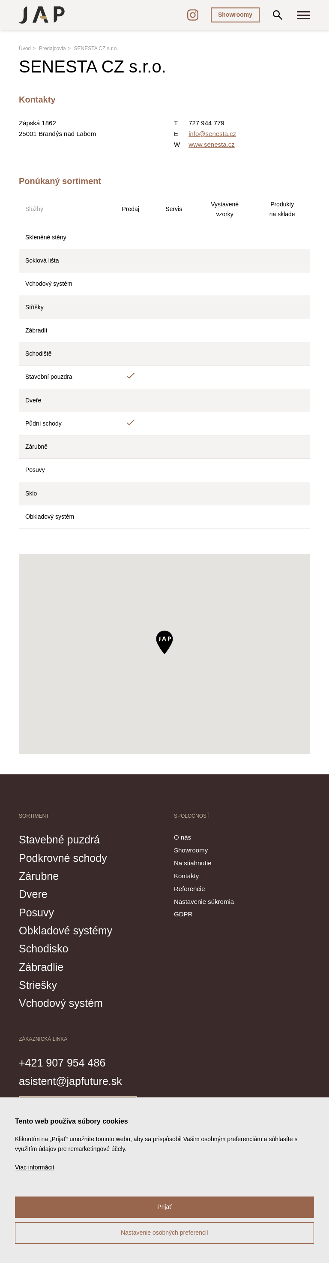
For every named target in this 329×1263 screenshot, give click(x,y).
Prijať (164, 1206)
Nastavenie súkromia (204, 901)
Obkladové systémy (65, 931)
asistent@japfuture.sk (70, 1081)
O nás (182, 837)
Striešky (38, 985)
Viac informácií (34, 1167)
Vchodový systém (61, 1003)
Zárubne (39, 876)
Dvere (33, 894)
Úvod (25, 48)
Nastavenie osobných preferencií (164, 1232)
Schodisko (43, 949)
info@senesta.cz (212, 133)
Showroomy (235, 14)
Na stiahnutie (193, 863)
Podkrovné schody (63, 858)
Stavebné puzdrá (59, 840)
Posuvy (36, 912)
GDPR (183, 914)
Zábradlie (41, 967)
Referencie (189, 888)
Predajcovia (52, 48)
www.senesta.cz (211, 144)
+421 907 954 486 (62, 1063)
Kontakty (186, 875)
